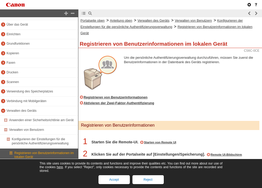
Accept (114, 179)
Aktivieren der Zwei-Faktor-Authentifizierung (119, 103)
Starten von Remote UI (160, 142)
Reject (147, 179)
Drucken (12, 72)
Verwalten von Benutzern (26, 130)
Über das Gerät (17, 24)
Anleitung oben (121, 20)
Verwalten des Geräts (22, 111)
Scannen (13, 82)
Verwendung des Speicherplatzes (30, 91)
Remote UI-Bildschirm (226, 154)
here (60, 167)
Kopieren (13, 53)
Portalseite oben (92, 20)
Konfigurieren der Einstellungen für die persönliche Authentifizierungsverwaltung (40, 141)
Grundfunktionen (18, 43)
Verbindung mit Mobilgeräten (26, 101)
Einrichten (13, 34)
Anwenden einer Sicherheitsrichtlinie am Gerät (41, 120)
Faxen (11, 62)
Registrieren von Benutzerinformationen (116, 97)
